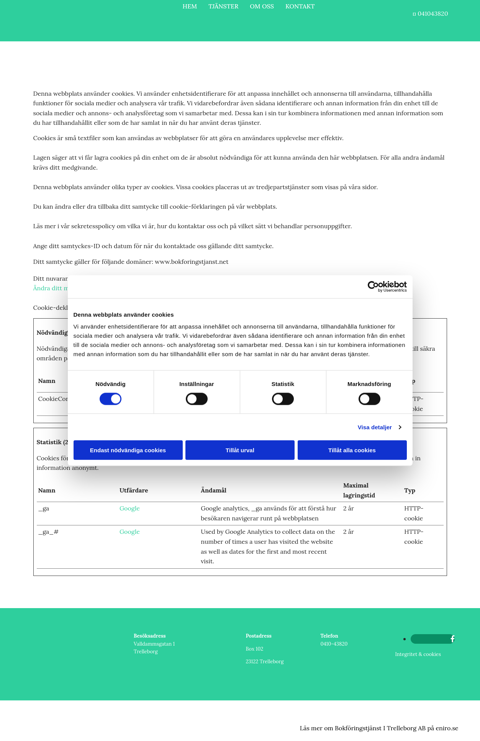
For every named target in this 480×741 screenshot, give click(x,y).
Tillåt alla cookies (352, 450)
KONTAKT (300, 6)
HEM (190, 6)
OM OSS (262, 6)
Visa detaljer (375, 427)
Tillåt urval (240, 450)
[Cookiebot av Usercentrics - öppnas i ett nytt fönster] (373, 286)
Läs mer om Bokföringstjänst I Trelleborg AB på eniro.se (379, 728)
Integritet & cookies (418, 654)
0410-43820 (334, 644)
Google (130, 508)
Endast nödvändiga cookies (128, 450)
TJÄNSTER (223, 6)
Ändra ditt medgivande (65, 288)
